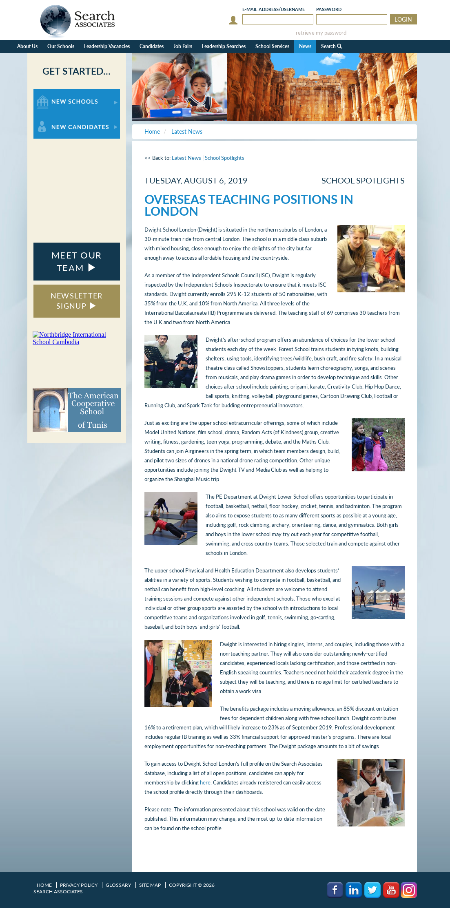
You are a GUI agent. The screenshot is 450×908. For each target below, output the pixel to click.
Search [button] (331, 46)
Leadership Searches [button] (224, 46)
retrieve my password (321, 33)
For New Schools (54, 93)
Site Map (150, 885)
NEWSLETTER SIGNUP (77, 301)
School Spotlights (224, 158)
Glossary (118, 885)
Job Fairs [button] (182, 46)
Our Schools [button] (60, 46)
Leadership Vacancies (107, 46)
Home (44, 885)
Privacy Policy (79, 885)
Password (328, 9)
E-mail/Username (273, 9)
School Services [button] (272, 46)
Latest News (186, 158)
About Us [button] (27, 46)
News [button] (305, 46)
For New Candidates (58, 118)
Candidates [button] (152, 46)
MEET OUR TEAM (76, 261)
